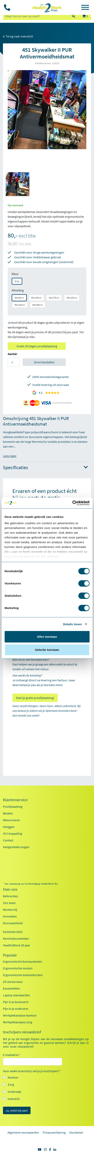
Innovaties (10, 916)
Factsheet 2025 (12, 932)
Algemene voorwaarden (23, 1132)
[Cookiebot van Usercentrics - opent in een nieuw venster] (72, 503)
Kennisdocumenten (16, 938)
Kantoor (13, 1077)
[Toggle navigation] (85, 8)
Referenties (10, 896)
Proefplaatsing (12, 807)
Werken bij (10, 910)
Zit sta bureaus (13, 982)
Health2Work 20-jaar (16, 945)
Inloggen (9, 827)
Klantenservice (15, 799)
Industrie (14, 1099)
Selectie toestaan (47, 649)
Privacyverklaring (54, 1132)
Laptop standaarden (16, 995)
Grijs (17, 281)
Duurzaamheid (13, 923)
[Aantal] (14, 362)
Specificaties (45, 468)
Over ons (10, 889)
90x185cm (37, 304)
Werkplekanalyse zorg (17, 1022)
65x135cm (36, 297)
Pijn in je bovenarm (15, 1002)
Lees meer (10, 456)
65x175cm (54, 297)
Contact (8, 840)
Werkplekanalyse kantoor (20, 1015)
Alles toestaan (47, 636)
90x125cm (72, 297)
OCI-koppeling (12, 833)
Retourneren (11, 820)
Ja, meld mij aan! (17, 1110)
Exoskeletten (11, 988)
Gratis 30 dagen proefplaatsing (37, 346)
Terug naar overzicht (18, 36)
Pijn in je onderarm (15, 1009)
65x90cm (19, 297)
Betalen (8, 813)
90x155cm (20, 304)
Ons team (9, 903)
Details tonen (72, 624)
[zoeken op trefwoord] (35, 16)
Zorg (11, 1084)
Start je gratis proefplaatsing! (35, 698)
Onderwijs (14, 1092)
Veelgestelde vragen (16, 847)
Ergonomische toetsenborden (23, 975)
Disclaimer (76, 1132)
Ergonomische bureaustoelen (22, 961)
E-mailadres (12, 1055)
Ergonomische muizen (18, 968)
